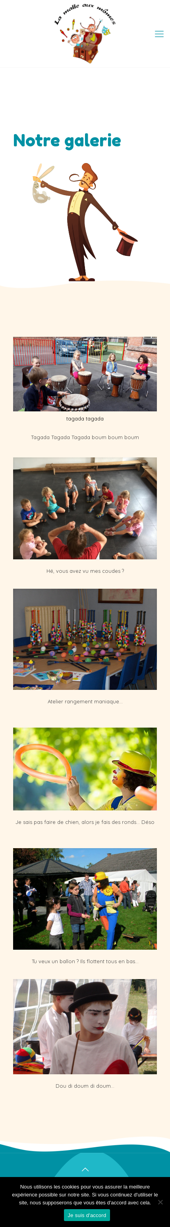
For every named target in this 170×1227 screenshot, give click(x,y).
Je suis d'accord (87, 1215)
